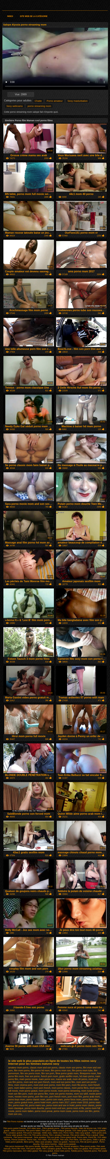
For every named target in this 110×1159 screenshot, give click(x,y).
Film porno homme (49, 1144)
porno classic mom (35, 1099)
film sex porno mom (30, 1073)
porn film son (41, 1096)
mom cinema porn (23, 1085)
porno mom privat (43, 1111)
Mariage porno (47, 1146)
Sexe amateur (40, 1137)
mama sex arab (63, 1079)
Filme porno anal (99, 1133)
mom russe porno (90, 1091)
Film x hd (27, 1135)
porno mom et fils (75, 1108)
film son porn (47, 1073)
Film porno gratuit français (15, 1128)
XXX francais (53, 1140)
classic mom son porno (70, 1067)
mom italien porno (23, 1088)
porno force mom (72, 1099)
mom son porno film (38, 1093)
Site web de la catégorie (33, 16)
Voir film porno (85, 1140)
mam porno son (46, 1079)
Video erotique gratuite (61, 1130)
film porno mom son (61, 1070)
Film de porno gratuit (89, 1142)
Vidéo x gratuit (99, 1140)
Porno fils (92, 1137)
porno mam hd (20, 1105)
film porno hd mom (40, 1070)
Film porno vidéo (77, 1135)
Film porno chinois (40, 1135)
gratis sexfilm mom (68, 1076)
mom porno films (80, 1088)
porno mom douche (34, 1108)
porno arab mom (91, 1096)
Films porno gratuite (97, 1130)
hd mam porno (86, 1076)
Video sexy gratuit (83, 1133)
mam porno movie (28, 1079)
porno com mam (55, 1099)
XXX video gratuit (79, 1130)
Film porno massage (32, 1133)
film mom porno (22, 1070)
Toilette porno (77, 1151)
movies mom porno (24, 1096)
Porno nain (32, 1140)
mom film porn (63, 1085)
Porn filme (73, 1140)
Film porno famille (32, 1146)
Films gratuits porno (51, 1128)
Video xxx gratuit (60, 1142)
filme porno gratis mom (67, 1073)
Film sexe (64, 1140)
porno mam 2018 (79, 1102)
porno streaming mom (39, 106)
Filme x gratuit (92, 1135)
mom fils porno (79, 1085)
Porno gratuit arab (68, 1137)
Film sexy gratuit (46, 1151)
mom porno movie (48, 1091)
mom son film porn (17, 1093)
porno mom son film (82, 1111)
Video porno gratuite (14, 1142)
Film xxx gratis (53, 1137)
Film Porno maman (15, 1121)
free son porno (32, 1076)
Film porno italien (33, 1130)
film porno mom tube (82, 1070)
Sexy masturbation (78, 100)
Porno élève (67, 1149)
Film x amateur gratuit (12, 1133)
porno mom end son (55, 1108)
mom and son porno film (63, 1082)
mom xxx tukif (81, 1093)
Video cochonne (18, 1130)
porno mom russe (62, 1111)
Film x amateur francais (59, 1135)
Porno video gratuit (14, 1135)
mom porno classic (61, 1088)
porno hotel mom (42, 1102)
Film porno (46, 1130)
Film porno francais (69, 1128)
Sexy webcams (14, 106)
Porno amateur (55, 100)
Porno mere (68, 1133)
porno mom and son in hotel (60, 1105)
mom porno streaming (69, 1091)
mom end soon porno (44, 1085)
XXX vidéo (42, 1140)
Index (10, 16)
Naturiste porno (90, 1151)
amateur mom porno (18, 1067)
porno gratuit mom (24, 1102)
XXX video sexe (34, 1128)
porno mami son (37, 1105)
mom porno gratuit (28, 1091)
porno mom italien (24, 1111)
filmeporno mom (88, 1073)
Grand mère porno (62, 1151)
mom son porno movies (61, 1093)
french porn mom (49, 1076)
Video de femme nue (87, 1128)
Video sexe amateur (43, 1142)
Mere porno (29, 1142)
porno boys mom (16, 1099)
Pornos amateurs (18, 1140)
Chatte (38, 100)
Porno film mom (18, 1149)
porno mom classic (85, 1105)
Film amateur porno (97, 1149)
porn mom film (75, 1096)
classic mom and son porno (43, 1067)
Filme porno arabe (87, 1146)
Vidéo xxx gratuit (80, 1149)
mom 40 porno (80, 1079)
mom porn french (41, 1088)
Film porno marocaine (12, 1151)
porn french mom (57, 1096)
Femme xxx (74, 1142)
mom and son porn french (37, 1082)
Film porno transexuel (23, 1137)
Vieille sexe (47, 1133)
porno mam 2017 (60, 1102)
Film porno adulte (33, 1149)
